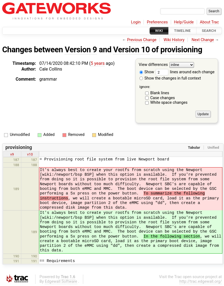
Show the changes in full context (170, 78)
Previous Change (142, 40)
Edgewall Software (61, 281)
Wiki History (174, 40)
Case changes (162, 98)
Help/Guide (184, 22)
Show (146, 72)
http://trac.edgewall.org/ (200, 281)
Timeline (182, 31)
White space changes (169, 102)
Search (209, 31)
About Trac (209, 22)
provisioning (181, 49)
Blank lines (159, 93)
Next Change (203, 40)
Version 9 (81, 49)
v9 (12, 154)
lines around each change (185, 72)
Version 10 (131, 49)
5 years (97, 63)
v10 (30, 154)
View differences (153, 65)
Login (136, 22)
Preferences (157, 22)
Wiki (159, 31)
